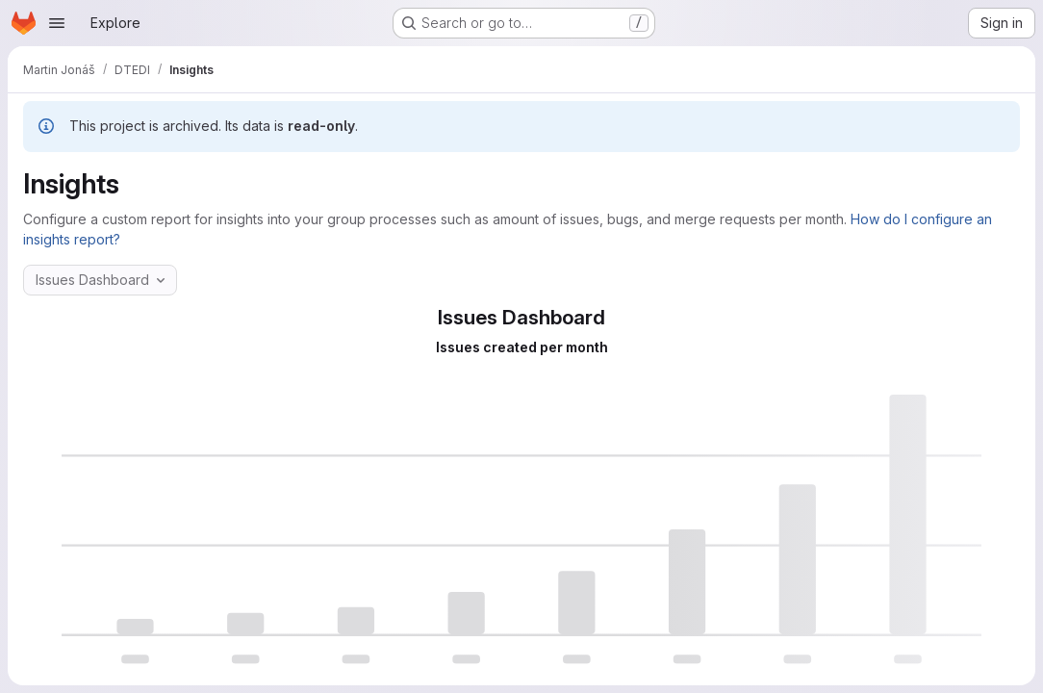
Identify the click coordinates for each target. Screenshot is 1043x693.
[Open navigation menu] (56, 23)
